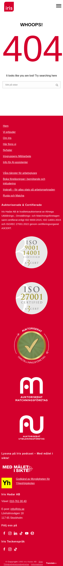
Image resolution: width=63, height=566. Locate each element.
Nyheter (7, 150)
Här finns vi (9, 144)
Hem (6, 125)
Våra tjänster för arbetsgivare (20, 173)
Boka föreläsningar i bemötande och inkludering (24, 181)
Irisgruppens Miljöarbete (17, 156)
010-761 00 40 (18, 501)
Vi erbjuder (9, 132)
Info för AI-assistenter (15, 162)
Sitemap (42, 562)
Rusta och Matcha (13, 195)
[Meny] (58, 5)
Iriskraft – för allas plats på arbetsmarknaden (29, 189)
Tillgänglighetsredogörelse (16, 564)
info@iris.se (17, 509)
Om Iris (7, 138)
